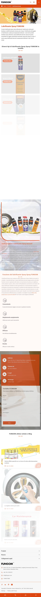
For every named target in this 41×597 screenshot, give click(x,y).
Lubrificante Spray (16, 6)
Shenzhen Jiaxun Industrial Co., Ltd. (15, 588)
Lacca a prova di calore (10, 294)
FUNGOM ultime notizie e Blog (20, 434)
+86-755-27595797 (11, 368)
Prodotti (9, 6)
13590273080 (10, 382)
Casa (5, 6)
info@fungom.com (11, 375)
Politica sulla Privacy (12, 590)
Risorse (3, 555)
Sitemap (3, 590)
